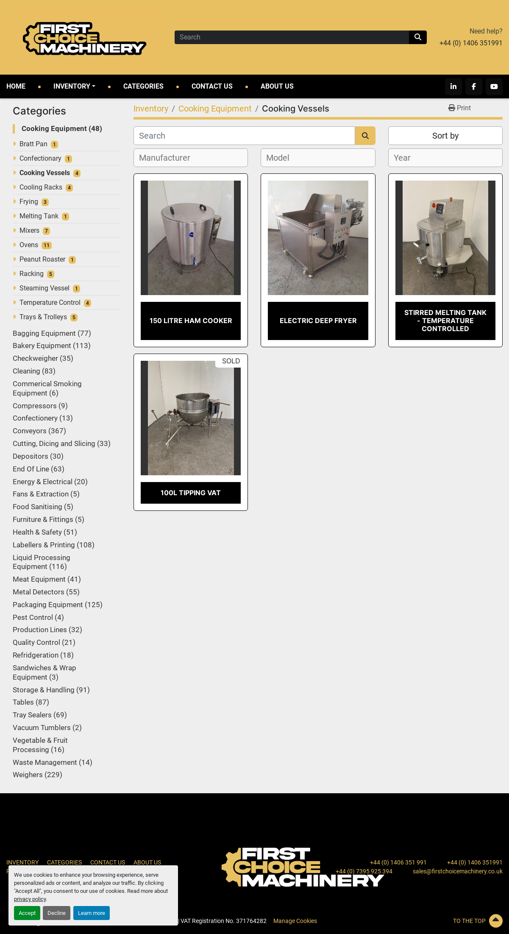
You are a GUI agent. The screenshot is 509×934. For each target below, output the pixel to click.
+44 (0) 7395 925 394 (364, 871)
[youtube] (494, 86)
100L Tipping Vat (191, 492)
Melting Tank (38, 216)
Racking (31, 274)
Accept (27, 913)
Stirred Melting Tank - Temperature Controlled (445, 320)
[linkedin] (453, 86)
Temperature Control (50, 302)
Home (15, 86)
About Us (277, 86)
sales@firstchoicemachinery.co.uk (458, 871)
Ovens (28, 245)
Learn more (91, 913)
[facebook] (473, 86)
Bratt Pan (33, 144)
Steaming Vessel (44, 288)
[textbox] (169, 157)
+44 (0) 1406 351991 (471, 43)
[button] (74, 86)
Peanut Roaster (42, 259)
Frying (28, 202)
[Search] (292, 37)
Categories (143, 86)
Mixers (29, 230)
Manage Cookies (295, 920)
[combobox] (191, 157)
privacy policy (30, 899)
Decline (56, 913)
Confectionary (40, 158)
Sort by (445, 136)
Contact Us (212, 86)
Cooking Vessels (44, 173)
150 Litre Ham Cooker (191, 320)
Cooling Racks (40, 187)
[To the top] (424, 921)
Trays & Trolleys (43, 317)
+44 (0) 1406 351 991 (398, 862)
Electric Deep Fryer (318, 320)
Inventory (71, 86)
